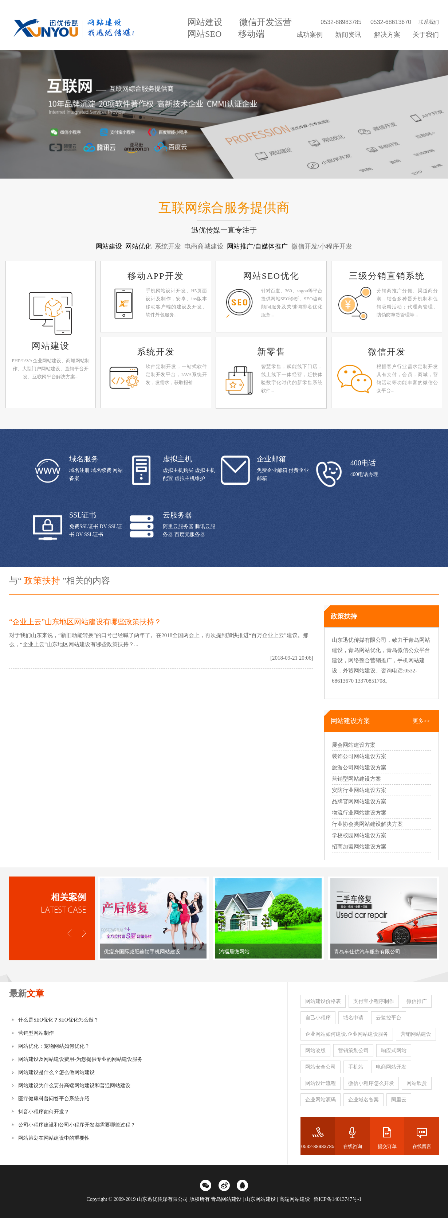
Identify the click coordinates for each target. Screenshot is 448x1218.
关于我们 (426, 34)
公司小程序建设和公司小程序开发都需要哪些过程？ (76, 1125)
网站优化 (139, 246)
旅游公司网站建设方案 (359, 767)
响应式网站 (393, 1050)
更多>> (421, 721)
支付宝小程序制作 (373, 1001)
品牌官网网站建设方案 (359, 801)
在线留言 (421, 1146)
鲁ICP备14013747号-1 (337, 1199)
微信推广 (416, 1001)
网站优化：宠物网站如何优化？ (54, 1046)
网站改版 (315, 1050)
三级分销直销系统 (387, 276)
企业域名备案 (363, 1099)
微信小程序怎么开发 (371, 1083)
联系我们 (428, 22)
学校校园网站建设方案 (359, 835)
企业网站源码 (320, 1099)
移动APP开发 (155, 276)
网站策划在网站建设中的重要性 (54, 1138)
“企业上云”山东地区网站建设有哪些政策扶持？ (85, 622)
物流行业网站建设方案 (359, 813)
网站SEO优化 (271, 276)
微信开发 (387, 351)
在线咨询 (352, 1146)
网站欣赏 (416, 1083)
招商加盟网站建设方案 (359, 847)
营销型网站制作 (36, 1033)
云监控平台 (388, 1017)
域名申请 (353, 1017)
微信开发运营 (265, 22)
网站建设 (205, 22)
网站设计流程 (320, 1083)
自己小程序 (318, 1017)
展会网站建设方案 (354, 745)
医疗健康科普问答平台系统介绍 (54, 1098)
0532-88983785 (317, 1146)
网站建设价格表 (323, 1001)
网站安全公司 (320, 1067)
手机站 (355, 1067)
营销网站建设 (416, 1034)
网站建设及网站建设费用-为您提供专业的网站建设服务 (80, 1059)
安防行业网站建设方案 (359, 790)
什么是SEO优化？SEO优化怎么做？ (58, 1020)
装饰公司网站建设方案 (359, 756)
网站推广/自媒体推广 (258, 246)
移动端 (251, 34)
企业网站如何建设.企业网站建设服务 (346, 1034)
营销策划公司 (353, 1050)
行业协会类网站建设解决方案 (367, 824)
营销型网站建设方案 (356, 779)
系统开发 (156, 351)
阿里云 (398, 1099)
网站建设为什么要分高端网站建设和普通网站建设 (74, 1085)
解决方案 (387, 34)
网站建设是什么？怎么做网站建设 (56, 1072)
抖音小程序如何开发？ (43, 1111)
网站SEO (204, 34)
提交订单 (387, 1146)
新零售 (271, 351)
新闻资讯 (348, 34)
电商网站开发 (391, 1067)
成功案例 (309, 34)
